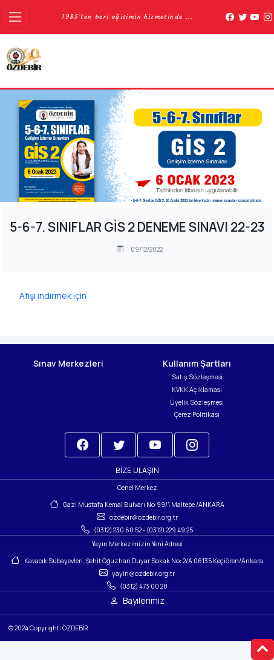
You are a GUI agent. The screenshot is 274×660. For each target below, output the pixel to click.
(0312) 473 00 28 (144, 586)
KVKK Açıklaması (197, 389)
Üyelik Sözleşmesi (197, 402)
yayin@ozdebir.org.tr (143, 573)
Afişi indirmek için (52, 295)
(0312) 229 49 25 (169, 530)
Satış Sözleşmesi (197, 377)
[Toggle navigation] (15, 17)
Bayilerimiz (144, 600)
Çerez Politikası (197, 414)
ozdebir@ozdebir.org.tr (143, 517)
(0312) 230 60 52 (118, 530)
